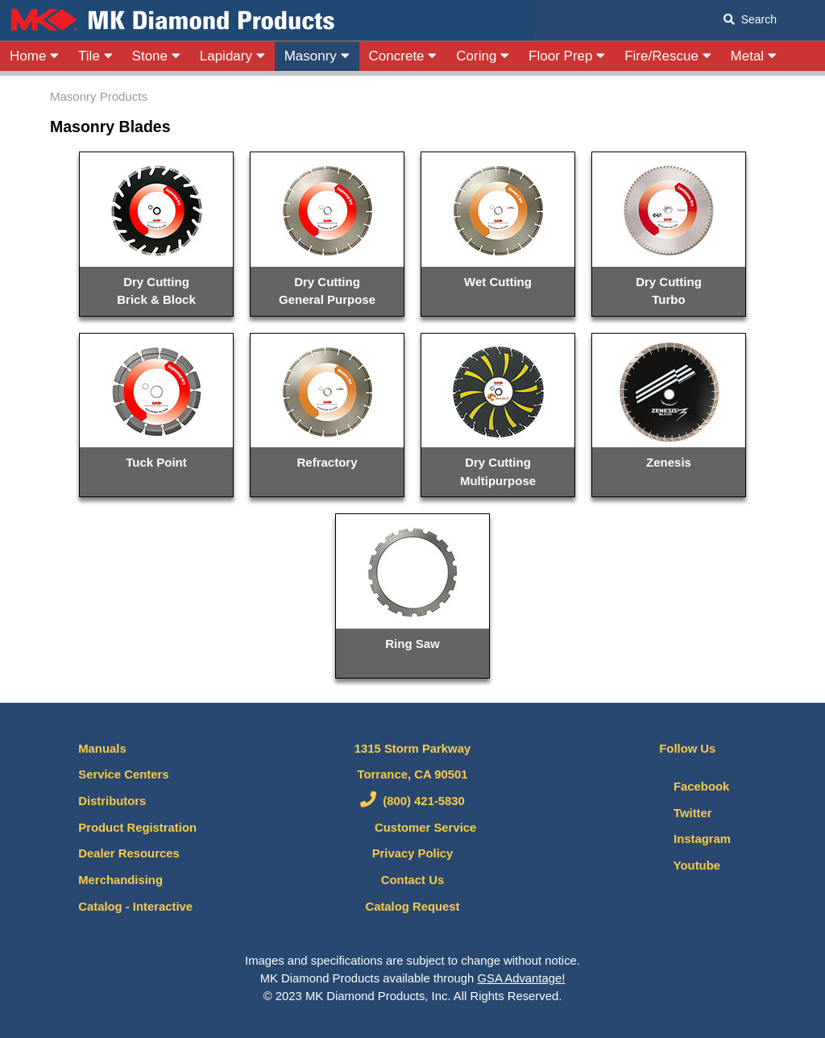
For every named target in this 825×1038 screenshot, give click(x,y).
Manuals (102, 748)
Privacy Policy (413, 853)
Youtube (682, 865)
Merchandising (120, 880)
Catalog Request (412, 906)
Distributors (112, 801)
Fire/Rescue (667, 56)
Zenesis (668, 462)
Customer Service (413, 827)
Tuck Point (156, 462)
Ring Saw (412, 643)
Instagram (688, 838)
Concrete (403, 56)
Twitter (678, 813)
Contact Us (412, 880)
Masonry (317, 56)
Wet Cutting (498, 282)
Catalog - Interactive (135, 906)
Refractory (326, 462)
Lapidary (232, 56)
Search (750, 19)
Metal (754, 56)
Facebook (687, 786)
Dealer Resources (128, 853)
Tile (95, 56)
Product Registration (137, 827)
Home (34, 56)
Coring (482, 56)
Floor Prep (567, 56)
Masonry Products (98, 96)
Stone (156, 56)
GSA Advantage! (521, 978)
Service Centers (123, 774)
